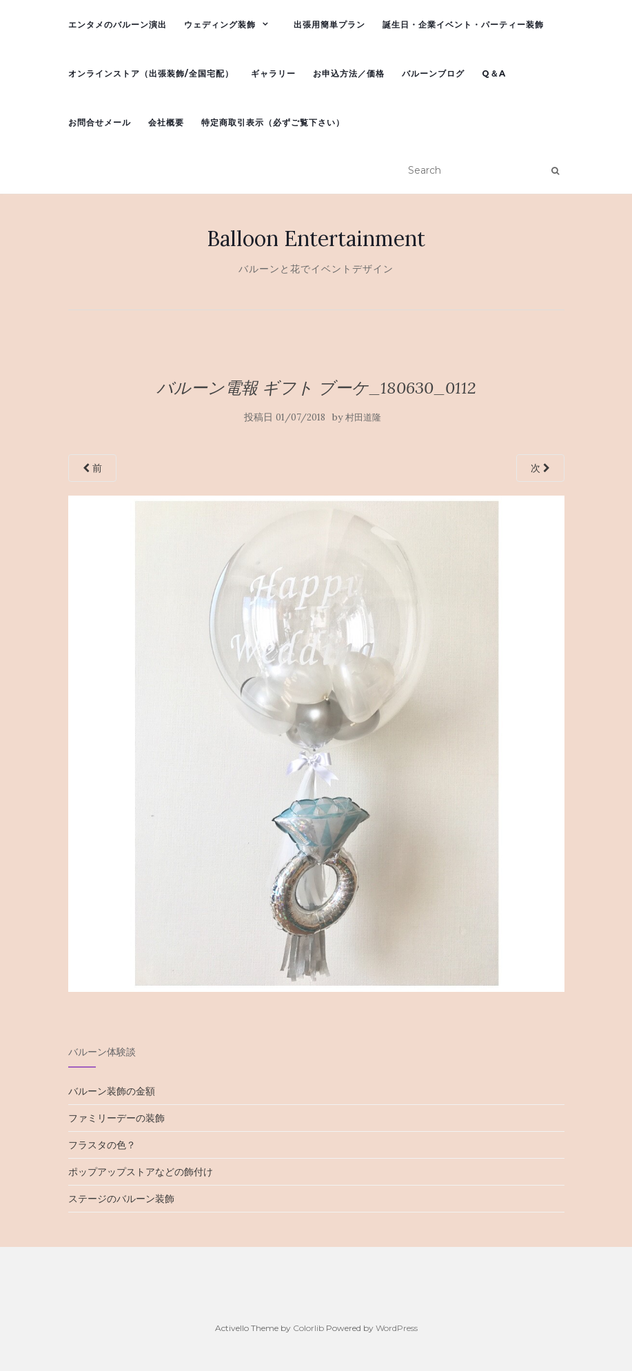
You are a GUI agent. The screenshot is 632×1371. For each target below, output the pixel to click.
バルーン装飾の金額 (111, 1091)
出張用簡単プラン (329, 24)
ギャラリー (273, 73)
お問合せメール (99, 122)
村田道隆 (363, 417)
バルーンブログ (433, 73)
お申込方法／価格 (349, 73)
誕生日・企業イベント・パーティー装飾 (463, 24)
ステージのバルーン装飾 (121, 1198)
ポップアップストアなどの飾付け (140, 1172)
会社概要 (166, 122)
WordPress (397, 1328)
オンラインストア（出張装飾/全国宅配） (151, 73)
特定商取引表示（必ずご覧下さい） (273, 122)
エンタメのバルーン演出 (117, 24)
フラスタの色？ (102, 1145)
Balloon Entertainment (316, 238)
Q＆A (494, 73)
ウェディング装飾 (220, 24)
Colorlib (308, 1328)
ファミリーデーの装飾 (116, 1118)
